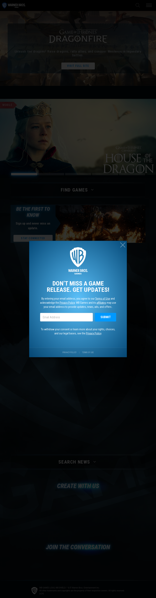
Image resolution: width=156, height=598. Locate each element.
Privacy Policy (67, 302)
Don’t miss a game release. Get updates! (78, 286)
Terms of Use (102, 298)
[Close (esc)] (122, 244)
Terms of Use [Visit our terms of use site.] (88, 352)
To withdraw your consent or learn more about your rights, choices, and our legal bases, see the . (78, 331)
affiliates (101, 302)
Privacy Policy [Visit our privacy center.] (69, 352)
